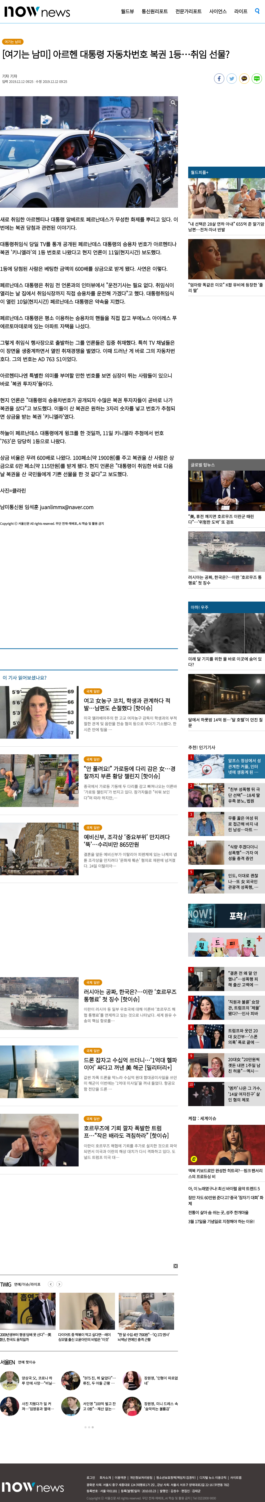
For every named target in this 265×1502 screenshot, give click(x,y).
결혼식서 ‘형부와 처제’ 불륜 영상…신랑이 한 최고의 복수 (161, 1409)
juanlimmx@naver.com (66, 507)
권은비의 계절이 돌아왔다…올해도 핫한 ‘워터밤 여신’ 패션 (38, 1409)
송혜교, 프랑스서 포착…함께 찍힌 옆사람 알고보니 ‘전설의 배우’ (161, 1383)
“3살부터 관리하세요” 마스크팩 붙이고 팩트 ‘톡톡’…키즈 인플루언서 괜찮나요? (84, 1339)
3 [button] (93, 1427)
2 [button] (89, 1427)
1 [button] (85, 1427)
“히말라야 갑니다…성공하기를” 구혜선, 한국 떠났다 (99, 1383)
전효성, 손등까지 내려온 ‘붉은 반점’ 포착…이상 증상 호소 (99, 1409)
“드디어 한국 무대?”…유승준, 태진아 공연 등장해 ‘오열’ (38, 1383)
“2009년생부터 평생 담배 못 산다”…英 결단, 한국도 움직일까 (144, 1337)
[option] (85, 1319)
